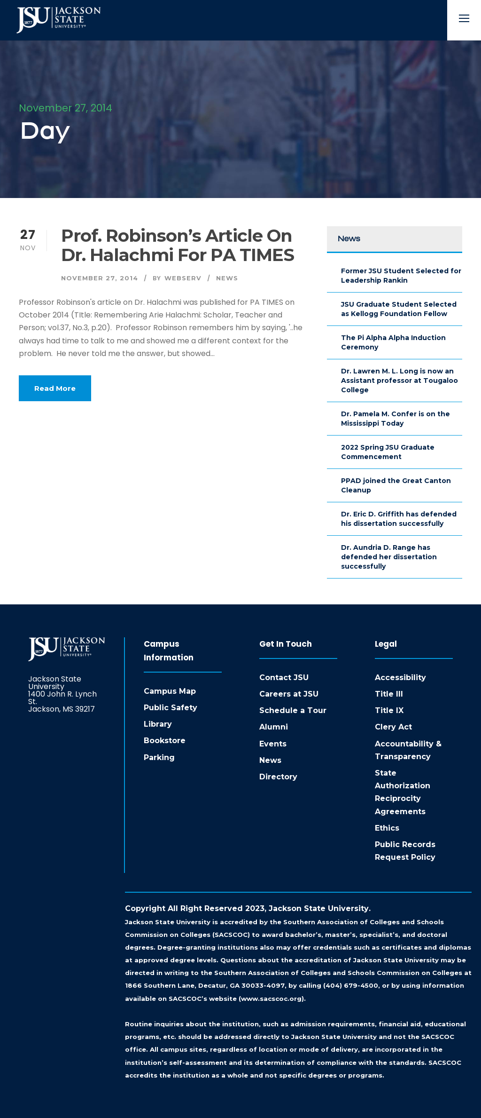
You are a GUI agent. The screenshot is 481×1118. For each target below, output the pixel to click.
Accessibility (400, 677)
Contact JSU (284, 677)
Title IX (389, 710)
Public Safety (170, 707)
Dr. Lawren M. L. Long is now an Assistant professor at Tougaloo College (399, 380)
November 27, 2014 (99, 278)
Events (273, 743)
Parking (159, 757)
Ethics (387, 828)
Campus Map (170, 691)
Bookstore (165, 740)
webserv (183, 278)
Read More (55, 388)
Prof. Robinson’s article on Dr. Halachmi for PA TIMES (177, 245)
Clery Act (393, 726)
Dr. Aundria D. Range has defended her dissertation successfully (389, 557)
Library (158, 724)
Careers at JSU (288, 694)
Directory (278, 776)
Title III (389, 694)
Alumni (273, 726)
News (227, 278)
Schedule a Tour (292, 710)
